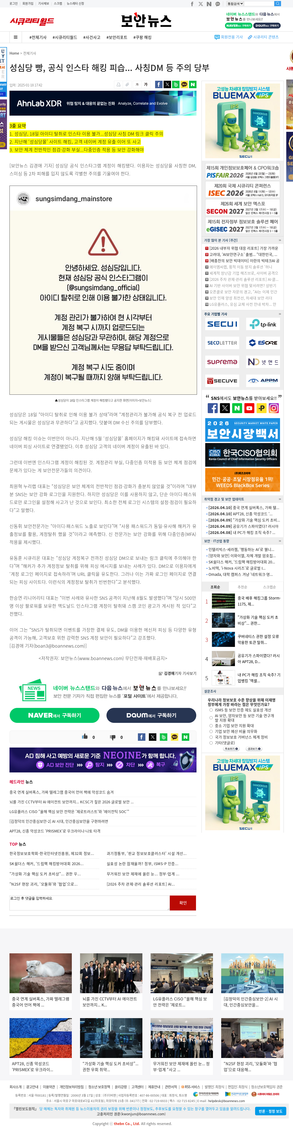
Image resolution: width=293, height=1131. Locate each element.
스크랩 (58, 3)
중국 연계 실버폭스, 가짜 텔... (243, 507)
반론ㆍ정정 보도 (271, 1111)
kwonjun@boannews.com (143, 1113)
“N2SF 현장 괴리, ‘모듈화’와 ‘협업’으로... (43, 884)
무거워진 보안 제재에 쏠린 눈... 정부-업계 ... (143, 874)
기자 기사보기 (177, 673)
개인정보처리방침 (72, 1086)
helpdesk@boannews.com (226, 1101)
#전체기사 (38, 37)
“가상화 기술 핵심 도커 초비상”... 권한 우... (45, 874)
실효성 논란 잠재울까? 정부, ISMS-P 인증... (143, 863)
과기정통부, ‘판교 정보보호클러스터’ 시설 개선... (147, 853)
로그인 (13, 3)
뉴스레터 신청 (75, 3)
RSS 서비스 (192, 1086)
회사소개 (15, 1086)
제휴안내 (154, 1086)
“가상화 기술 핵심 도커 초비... (244, 520)
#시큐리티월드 (65, 37)
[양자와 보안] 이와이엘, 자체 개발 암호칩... (242, 555)
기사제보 (43, 3)
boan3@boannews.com (59, 645)
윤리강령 (121, 1086)
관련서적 (171, 1086)
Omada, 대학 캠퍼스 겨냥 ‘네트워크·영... (240, 574)
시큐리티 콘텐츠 (266, 37)
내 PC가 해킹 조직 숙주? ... (241, 532)
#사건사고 (91, 37)
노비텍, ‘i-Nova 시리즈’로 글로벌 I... (237, 568)
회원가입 (27, 3)
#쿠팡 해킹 (142, 37)
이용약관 (49, 1086)
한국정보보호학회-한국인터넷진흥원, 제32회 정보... (51, 853)
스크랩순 (269, 586)
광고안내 (32, 1086)
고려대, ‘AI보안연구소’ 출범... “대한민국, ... (243, 254)
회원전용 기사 (232, 37)
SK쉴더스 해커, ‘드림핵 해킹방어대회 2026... (46, 863)
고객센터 (137, 1086)
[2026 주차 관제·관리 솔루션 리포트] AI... (141, 884)
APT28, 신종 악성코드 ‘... (240, 514)
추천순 (242, 586)
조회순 (215, 586)
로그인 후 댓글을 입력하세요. (89, 903)
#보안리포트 (116, 37)
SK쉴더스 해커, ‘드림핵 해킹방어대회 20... (241, 562)
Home (14, 53)
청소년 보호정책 (99, 1086)
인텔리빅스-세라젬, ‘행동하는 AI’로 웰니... (241, 549)
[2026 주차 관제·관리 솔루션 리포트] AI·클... (244, 279)
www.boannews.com (100, 658)
